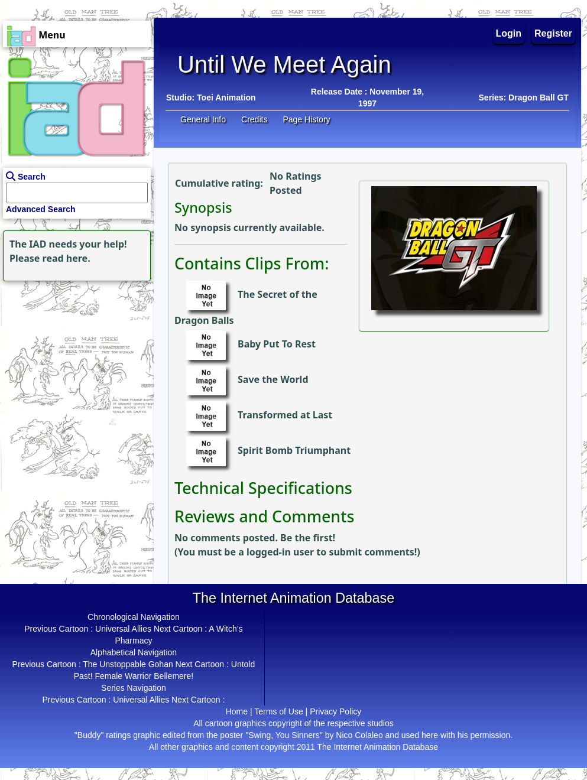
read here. (66, 258)
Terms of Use (278, 711)
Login (509, 33)
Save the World (273, 379)
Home (237, 711)
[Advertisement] (74, 358)
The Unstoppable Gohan (128, 664)
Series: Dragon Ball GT (524, 97)
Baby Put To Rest (277, 344)
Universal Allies (123, 628)
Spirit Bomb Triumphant (294, 450)
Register (553, 33)
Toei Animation (226, 97)
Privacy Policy (335, 711)
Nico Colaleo (359, 735)
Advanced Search (41, 209)
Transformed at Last (285, 415)
